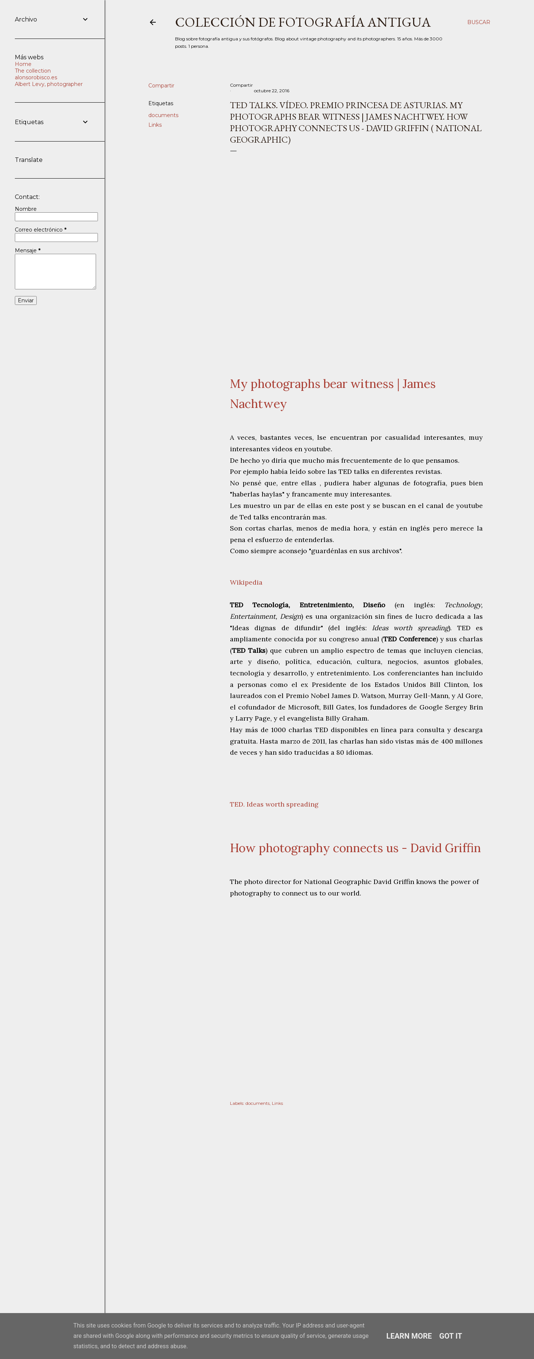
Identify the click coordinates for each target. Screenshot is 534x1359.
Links (155, 125)
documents (163, 115)
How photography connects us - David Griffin (355, 847)
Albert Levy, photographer (49, 84)
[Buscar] (478, 22)
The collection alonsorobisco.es (36, 74)
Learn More (409, 1336)
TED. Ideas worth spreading (274, 804)
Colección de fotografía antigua (303, 22)
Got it (450, 1336)
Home (23, 64)
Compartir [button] (161, 85)
